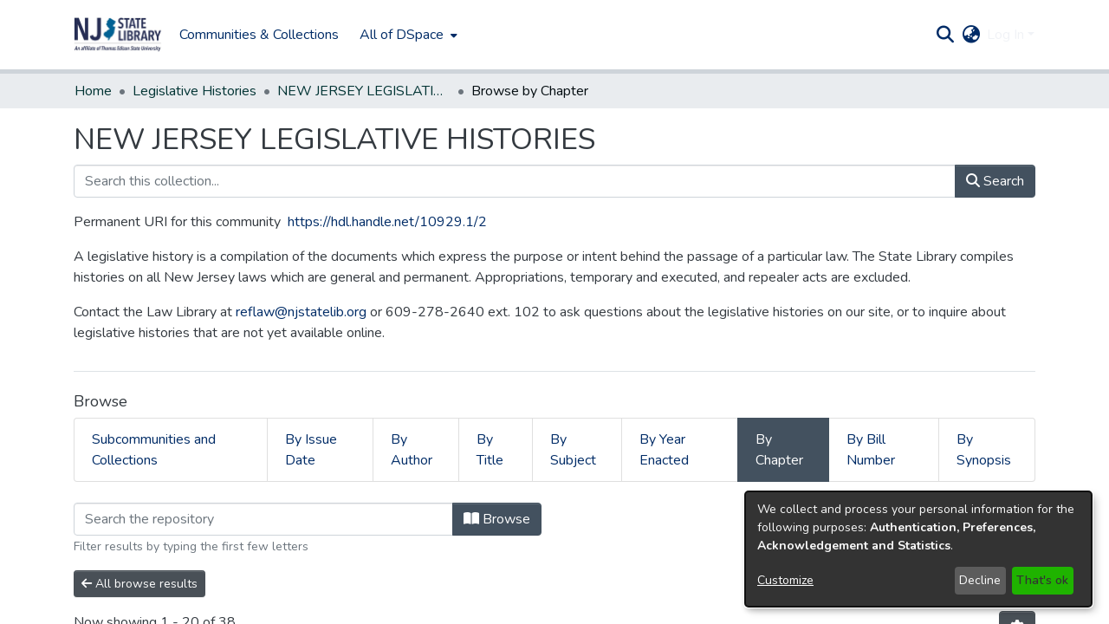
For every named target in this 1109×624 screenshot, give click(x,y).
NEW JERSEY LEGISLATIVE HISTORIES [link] (364, 91)
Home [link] (93, 91)
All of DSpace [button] (402, 34)
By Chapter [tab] (779, 450)
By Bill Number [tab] (870, 450)
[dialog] (918, 549)
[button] (118, 34)
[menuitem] (406, 34)
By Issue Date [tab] (311, 450)
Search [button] (995, 181)
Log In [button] (1007, 34)
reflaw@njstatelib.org (301, 312)
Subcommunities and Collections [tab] (154, 450)
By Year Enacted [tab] (664, 450)
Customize (785, 580)
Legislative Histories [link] (194, 91)
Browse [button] (497, 519)
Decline (980, 580)
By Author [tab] (411, 450)
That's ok (1042, 580)
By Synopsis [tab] (984, 450)
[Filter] (263, 519)
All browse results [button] (139, 583)
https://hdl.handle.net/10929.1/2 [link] (387, 221)
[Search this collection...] (515, 181)
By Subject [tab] (573, 450)
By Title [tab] (490, 450)
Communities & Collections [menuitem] (259, 34)
